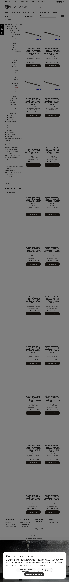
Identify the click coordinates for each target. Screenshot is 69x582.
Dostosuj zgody (45, 570)
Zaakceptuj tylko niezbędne (26, 570)
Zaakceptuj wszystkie (34, 574)
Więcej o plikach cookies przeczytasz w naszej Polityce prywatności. (26, 565)
